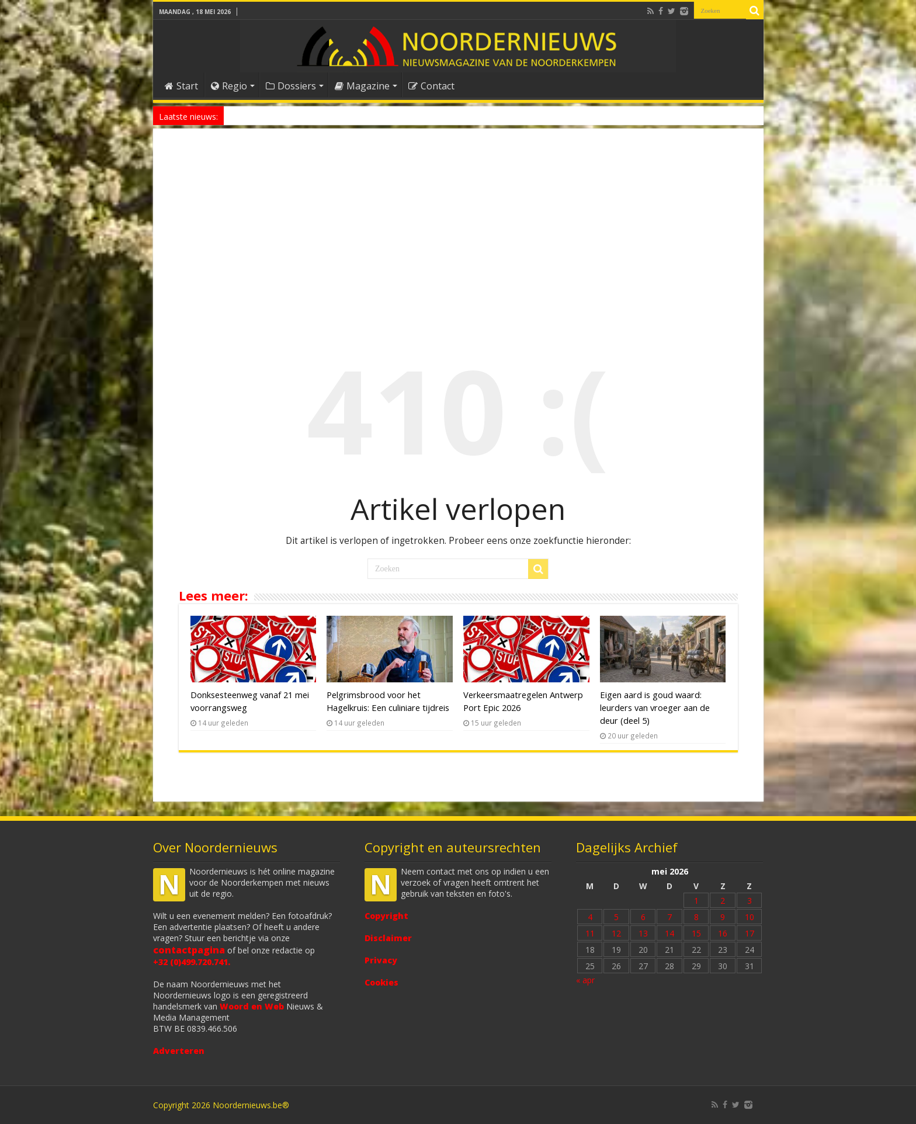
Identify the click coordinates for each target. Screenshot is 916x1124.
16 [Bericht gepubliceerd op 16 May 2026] (722, 933)
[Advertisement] (458, 230)
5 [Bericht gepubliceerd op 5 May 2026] (616, 916)
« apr (585, 980)
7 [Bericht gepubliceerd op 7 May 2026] (669, 916)
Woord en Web (252, 1006)
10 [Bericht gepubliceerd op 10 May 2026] (749, 916)
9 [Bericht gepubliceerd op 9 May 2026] (722, 916)
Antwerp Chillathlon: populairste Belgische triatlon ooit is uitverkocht (343, 115)
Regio (229, 85)
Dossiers (291, 85)
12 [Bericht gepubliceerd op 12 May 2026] (616, 933)
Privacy (381, 960)
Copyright (386, 915)
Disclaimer (388, 937)
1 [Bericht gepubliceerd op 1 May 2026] (696, 900)
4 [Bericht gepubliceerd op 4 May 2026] (590, 916)
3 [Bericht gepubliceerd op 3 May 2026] (749, 900)
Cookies (381, 982)
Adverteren (178, 1050)
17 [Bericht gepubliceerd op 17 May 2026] (749, 933)
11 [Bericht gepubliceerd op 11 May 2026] (590, 933)
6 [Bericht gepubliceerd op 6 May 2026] (643, 916)
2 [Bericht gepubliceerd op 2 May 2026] (722, 900)
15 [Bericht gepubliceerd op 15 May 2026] (696, 933)
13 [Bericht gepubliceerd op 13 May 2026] (643, 933)
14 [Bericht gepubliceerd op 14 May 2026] (669, 933)
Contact (431, 85)
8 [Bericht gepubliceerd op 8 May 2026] (696, 916)
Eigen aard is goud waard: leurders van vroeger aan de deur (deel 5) (655, 707)
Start (181, 85)
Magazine (362, 85)
